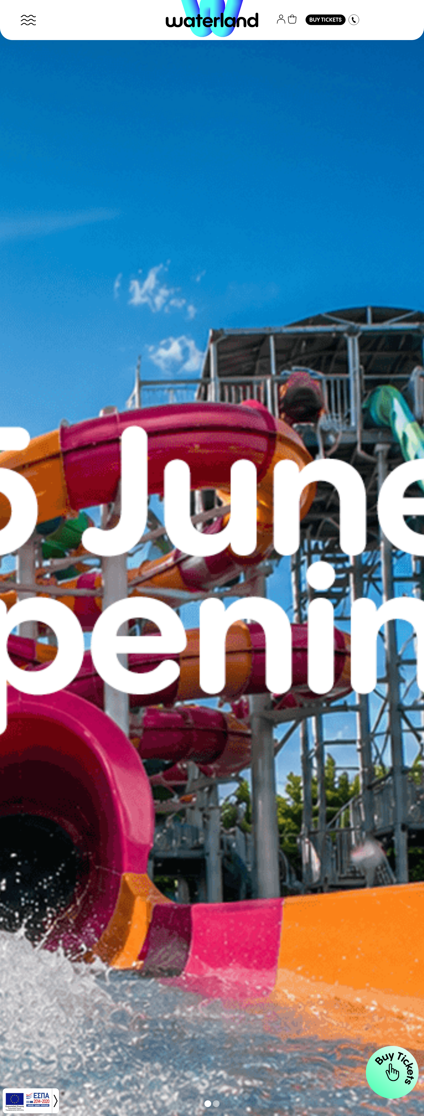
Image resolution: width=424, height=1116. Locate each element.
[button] (207, 1103)
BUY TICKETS (325, 20)
